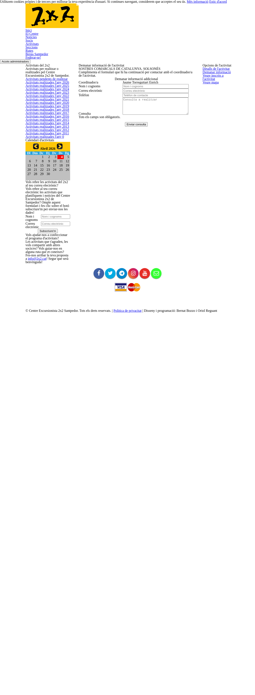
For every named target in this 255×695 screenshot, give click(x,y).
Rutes (155, 18)
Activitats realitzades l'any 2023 (45, 145)
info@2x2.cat (33, 564)
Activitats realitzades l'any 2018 (45, 196)
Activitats (114, 18)
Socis (96, 18)
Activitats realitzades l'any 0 (43, 277)
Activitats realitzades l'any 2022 (45, 155)
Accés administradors (239, 42)
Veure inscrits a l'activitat (94, 96)
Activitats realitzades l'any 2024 (45, 135)
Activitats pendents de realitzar (45, 105)
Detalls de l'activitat (91, 76)
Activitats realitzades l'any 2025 (45, 125)
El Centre (55, 18)
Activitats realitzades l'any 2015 (45, 226)
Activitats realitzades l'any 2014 (45, 236)
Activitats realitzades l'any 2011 (45, 267)
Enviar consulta (134, 194)
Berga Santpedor (181, 18)
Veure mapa (86, 107)
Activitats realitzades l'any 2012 (45, 257)
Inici (37, 18)
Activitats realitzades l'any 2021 (45, 165)
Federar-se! (42, 37)
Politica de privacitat (136, 671)
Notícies (77, 18)
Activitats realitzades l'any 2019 (45, 186)
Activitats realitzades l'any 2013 (45, 246)
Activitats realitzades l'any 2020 (45, 176)
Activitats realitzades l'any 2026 (45, 115)
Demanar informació (91, 86)
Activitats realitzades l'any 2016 (45, 216)
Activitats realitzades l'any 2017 (45, 206)
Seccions (136, 18)
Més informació (206, 684)
